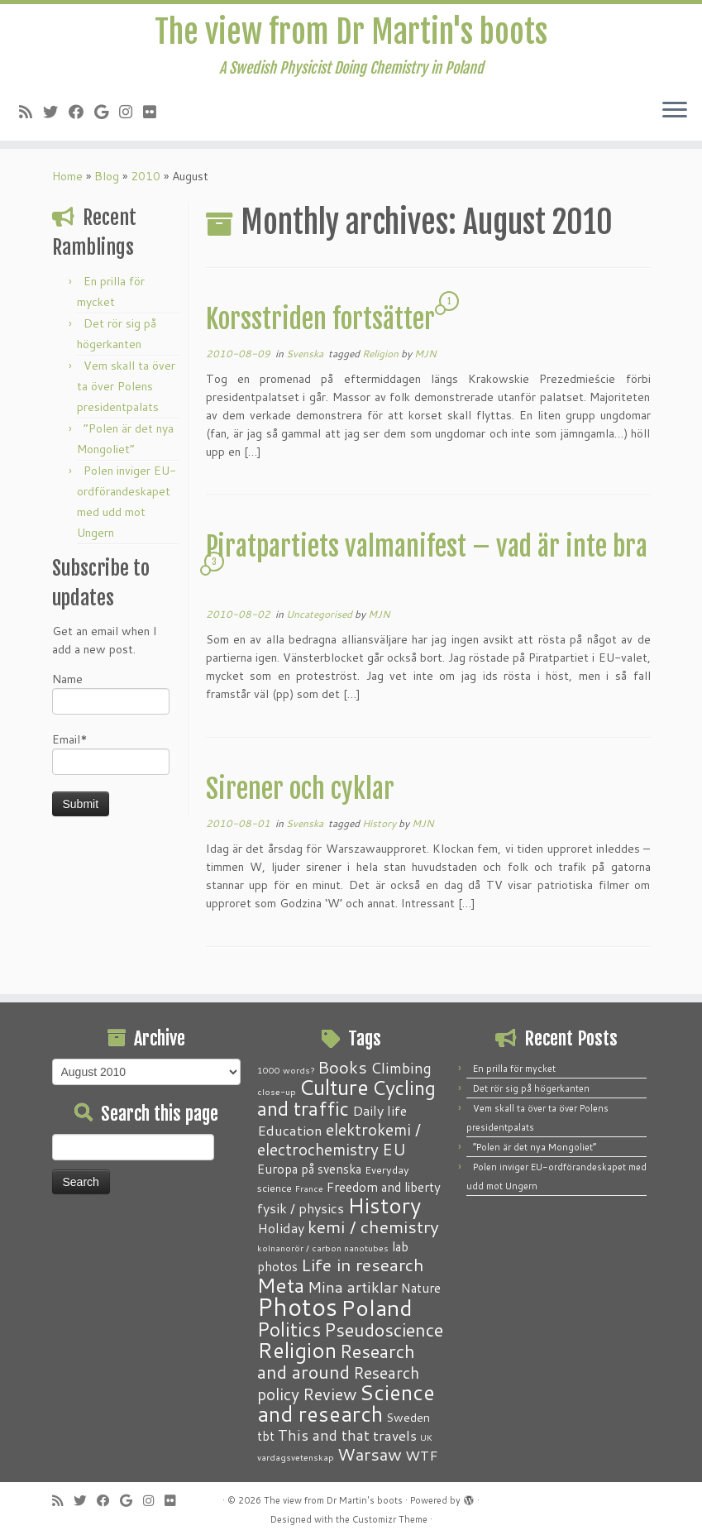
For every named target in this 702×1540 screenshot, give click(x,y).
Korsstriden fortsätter (320, 324)
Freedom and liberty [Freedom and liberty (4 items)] (384, 1187)
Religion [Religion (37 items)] (297, 1350)
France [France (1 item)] (309, 1188)
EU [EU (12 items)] (394, 1148)
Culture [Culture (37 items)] (334, 1087)
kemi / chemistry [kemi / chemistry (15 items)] (373, 1226)
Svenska (306, 359)
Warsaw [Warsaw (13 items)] (369, 1454)
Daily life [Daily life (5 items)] (379, 1110)
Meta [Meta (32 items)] (280, 1284)
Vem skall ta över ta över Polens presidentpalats (126, 391)
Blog (106, 181)
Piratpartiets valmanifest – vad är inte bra (426, 551)
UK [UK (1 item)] (426, 1437)
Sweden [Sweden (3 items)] (408, 1417)
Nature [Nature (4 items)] (421, 1288)
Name (111, 698)
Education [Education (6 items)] (289, 1130)
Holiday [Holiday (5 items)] (280, 1227)
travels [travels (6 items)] (395, 1435)
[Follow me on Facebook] (81, 114)
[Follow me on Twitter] (56, 114)
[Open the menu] (674, 113)
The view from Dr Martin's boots (351, 33)
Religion (381, 359)
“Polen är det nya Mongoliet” (534, 1147)
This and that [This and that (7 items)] (324, 1435)
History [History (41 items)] (384, 1205)
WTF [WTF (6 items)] (421, 1455)
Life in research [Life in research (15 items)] (362, 1264)
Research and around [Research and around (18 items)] (336, 1361)
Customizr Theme (389, 1519)
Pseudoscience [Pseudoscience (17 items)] (383, 1329)
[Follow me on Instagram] (131, 114)
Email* (111, 758)
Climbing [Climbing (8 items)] (401, 1067)
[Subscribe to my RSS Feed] (31, 114)
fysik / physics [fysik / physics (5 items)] (300, 1207)
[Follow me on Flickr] (155, 114)
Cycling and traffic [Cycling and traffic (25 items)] (346, 1098)
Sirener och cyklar (300, 794)
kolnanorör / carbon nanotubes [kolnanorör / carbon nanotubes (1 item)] (323, 1247)
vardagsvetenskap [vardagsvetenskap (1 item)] (295, 1457)
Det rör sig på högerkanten (531, 1088)
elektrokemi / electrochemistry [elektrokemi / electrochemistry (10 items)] (339, 1139)
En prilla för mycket (514, 1068)
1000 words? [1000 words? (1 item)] (285, 1070)
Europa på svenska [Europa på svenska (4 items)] (309, 1169)
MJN (425, 359)
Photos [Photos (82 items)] (297, 1306)
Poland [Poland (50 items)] (377, 1307)
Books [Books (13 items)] (342, 1067)
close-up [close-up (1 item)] (276, 1091)
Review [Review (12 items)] (329, 1393)
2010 (145, 181)
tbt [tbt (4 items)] (266, 1436)
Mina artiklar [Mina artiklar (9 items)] (353, 1287)
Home (67, 181)
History (380, 828)
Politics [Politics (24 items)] (289, 1329)
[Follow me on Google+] (106, 114)
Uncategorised (320, 619)
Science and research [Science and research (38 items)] (346, 1402)
